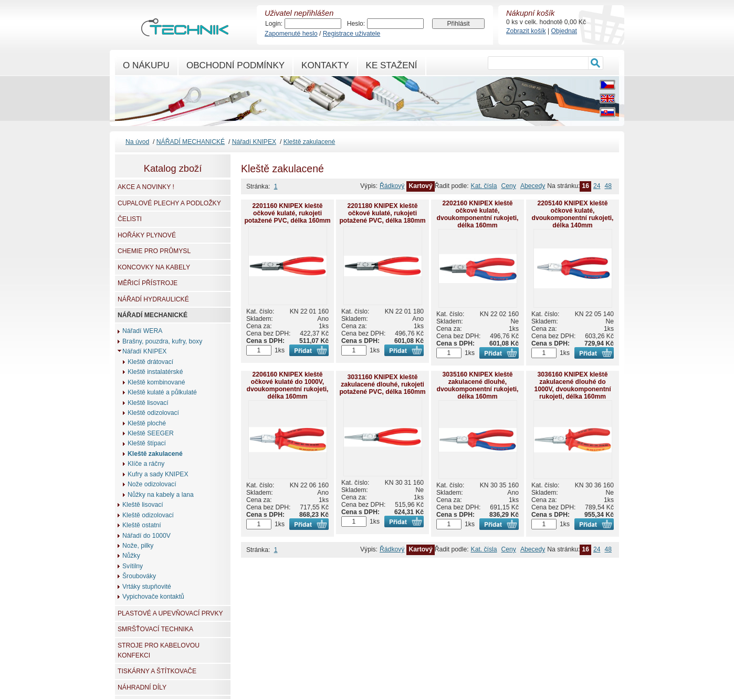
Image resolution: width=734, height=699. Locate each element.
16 (585, 186)
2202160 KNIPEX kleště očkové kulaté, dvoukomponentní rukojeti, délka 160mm (477, 214)
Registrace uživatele (351, 33)
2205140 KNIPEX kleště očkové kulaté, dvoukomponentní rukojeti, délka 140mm (572, 214)
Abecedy (532, 186)
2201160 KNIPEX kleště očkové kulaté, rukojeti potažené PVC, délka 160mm (287, 213)
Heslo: (356, 23)
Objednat (564, 31)
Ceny (508, 186)
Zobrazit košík (526, 31)
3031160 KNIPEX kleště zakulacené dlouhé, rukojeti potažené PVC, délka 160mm (382, 384)
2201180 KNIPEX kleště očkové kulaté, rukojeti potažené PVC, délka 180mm (382, 213)
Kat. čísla (484, 186)
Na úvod (137, 141)
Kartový (420, 186)
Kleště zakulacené (309, 141)
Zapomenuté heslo (291, 33)
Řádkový (392, 186)
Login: (273, 23)
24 (597, 186)
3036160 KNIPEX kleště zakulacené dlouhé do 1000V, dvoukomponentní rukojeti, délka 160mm (572, 385)
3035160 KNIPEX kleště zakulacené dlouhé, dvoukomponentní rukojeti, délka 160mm (477, 385)
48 (608, 186)
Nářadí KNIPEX (254, 141)
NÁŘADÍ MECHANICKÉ (190, 141)
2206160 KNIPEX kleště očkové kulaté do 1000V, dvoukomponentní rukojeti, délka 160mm (287, 385)
